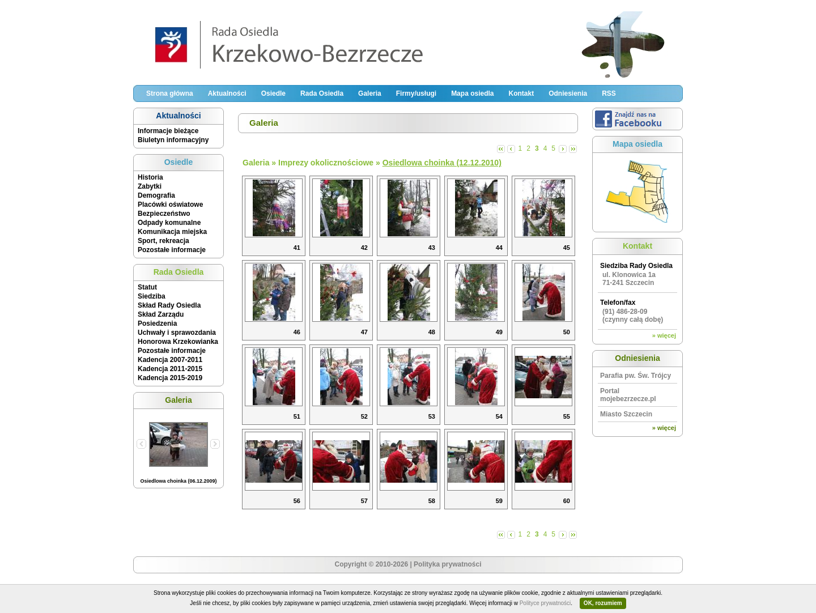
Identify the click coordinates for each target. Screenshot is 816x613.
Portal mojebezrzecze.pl (628, 395)
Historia (150, 177)
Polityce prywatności (545, 603)
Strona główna (169, 93)
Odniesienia (568, 93)
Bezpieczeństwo (164, 214)
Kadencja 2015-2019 (170, 378)
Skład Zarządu (161, 314)
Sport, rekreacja (163, 241)
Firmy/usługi (416, 93)
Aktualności (227, 93)
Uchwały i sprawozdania (177, 333)
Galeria (369, 93)
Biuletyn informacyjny (173, 140)
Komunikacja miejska (172, 232)
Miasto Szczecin (626, 414)
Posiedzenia (157, 323)
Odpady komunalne (169, 223)
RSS (609, 93)
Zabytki (150, 186)
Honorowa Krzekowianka (178, 342)
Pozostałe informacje (172, 250)
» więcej (664, 335)
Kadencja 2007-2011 (170, 360)
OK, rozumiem (603, 603)
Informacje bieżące (168, 131)
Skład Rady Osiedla (169, 305)
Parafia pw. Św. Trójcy (635, 376)
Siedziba (151, 296)
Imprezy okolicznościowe (325, 162)
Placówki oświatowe (170, 204)
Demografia (156, 195)
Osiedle (273, 93)
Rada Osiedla (321, 93)
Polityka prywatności (447, 564)
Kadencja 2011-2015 (170, 369)
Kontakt (521, 93)
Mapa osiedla (472, 93)
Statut (147, 287)
